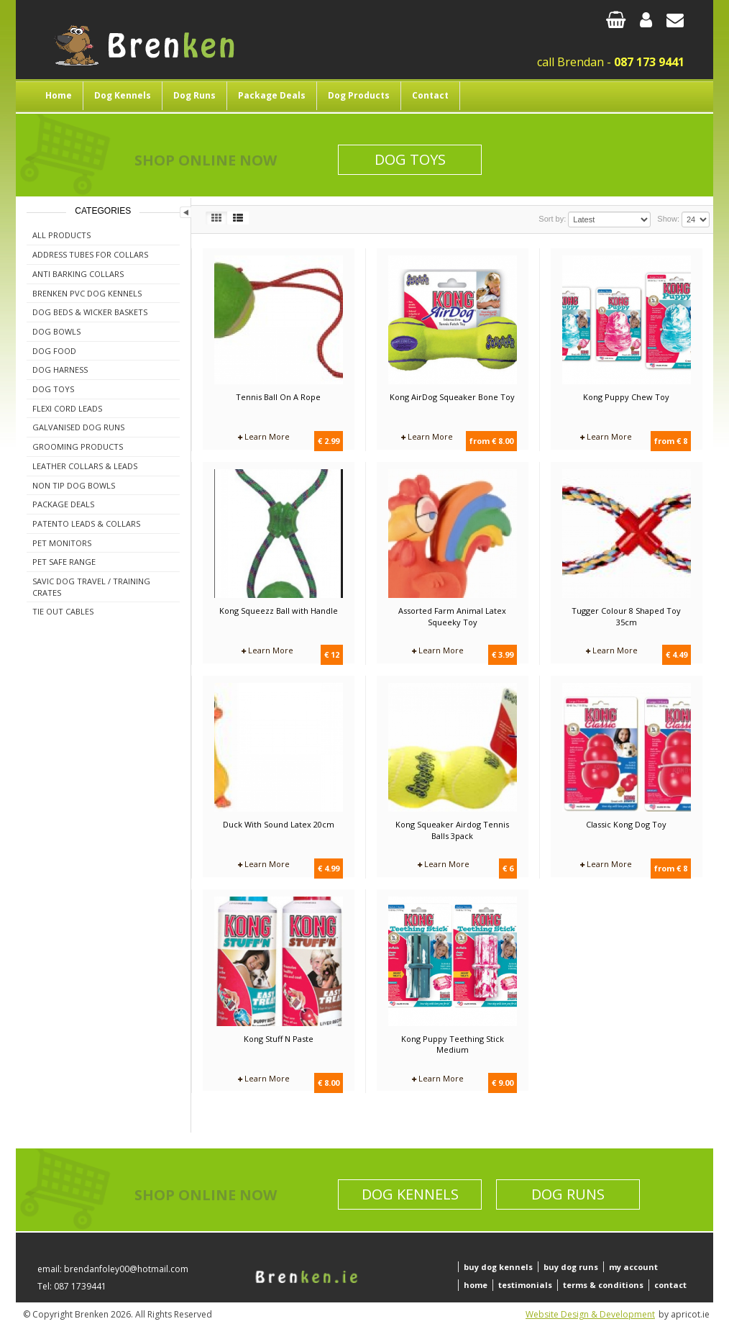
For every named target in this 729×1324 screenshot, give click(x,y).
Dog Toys (410, 159)
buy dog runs (571, 1266)
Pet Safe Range (64, 561)
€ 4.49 (676, 654)
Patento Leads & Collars (86, 523)
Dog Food (54, 350)
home (475, 1284)
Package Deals (272, 95)
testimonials (525, 1284)
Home (58, 95)
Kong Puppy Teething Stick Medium (452, 1044)
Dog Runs (194, 95)
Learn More (264, 436)
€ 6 (508, 868)
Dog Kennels (122, 95)
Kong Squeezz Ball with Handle (278, 610)
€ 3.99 (502, 654)
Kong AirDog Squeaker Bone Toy (452, 396)
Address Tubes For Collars (90, 254)
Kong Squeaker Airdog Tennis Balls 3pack (452, 830)
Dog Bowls (56, 331)
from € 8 (670, 440)
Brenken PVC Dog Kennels (87, 293)
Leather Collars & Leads (84, 466)
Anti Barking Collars (78, 273)
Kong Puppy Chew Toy (626, 396)
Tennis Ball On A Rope (278, 396)
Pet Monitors (61, 543)
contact (670, 1284)
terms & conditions (603, 1284)
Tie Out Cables (62, 611)
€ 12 (331, 654)
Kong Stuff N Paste (278, 1038)
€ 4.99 (328, 868)
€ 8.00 (328, 1082)
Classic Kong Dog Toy (626, 824)
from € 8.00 (491, 440)
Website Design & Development (590, 1314)
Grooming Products (77, 446)
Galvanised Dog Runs (78, 427)
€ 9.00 (502, 1082)
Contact (430, 95)
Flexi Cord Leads (67, 408)
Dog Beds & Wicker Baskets (89, 312)
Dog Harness (60, 369)
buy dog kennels (498, 1266)
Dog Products (359, 95)
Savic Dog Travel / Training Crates (91, 587)
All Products (61, 235)
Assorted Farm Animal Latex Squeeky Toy (452, 616)
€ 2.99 (328, 440)
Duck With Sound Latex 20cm (278, 824)
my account (633, 1266)
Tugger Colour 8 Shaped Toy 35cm (626, 616)
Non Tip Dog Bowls (73, 485)
